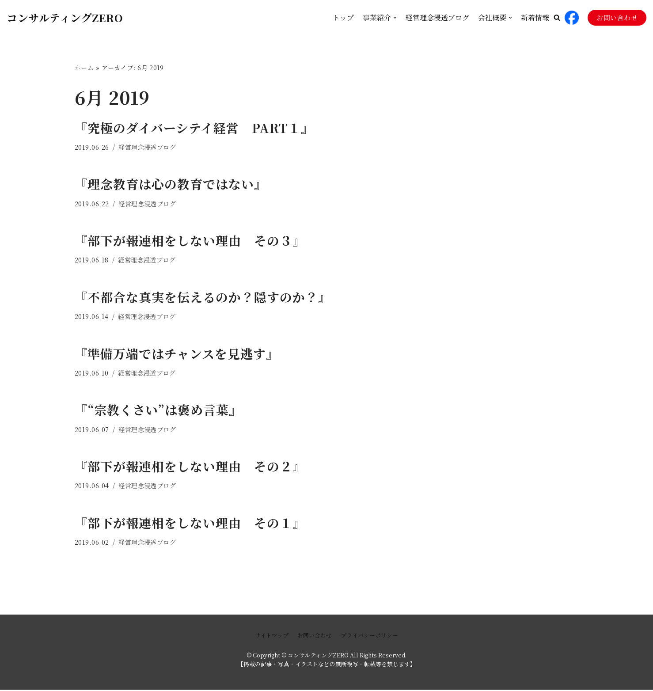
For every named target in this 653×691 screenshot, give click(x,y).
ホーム (84, 67)
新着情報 (535, 17)
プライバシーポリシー (369, 636)
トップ (343, 17)
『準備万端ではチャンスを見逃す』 (177, 354)
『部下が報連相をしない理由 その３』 (190, 241)
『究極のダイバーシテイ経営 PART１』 (194, 128)
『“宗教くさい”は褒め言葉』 (158, 410)
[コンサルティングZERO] (65, 17)
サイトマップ (272, 636)
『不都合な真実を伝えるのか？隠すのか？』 (203, 297)
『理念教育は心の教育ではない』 (171, 184)
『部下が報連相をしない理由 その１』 (190, 523)
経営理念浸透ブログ (437, 17)
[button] (557, 17)
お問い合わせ (617, 17)
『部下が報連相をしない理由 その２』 (190, 467)
